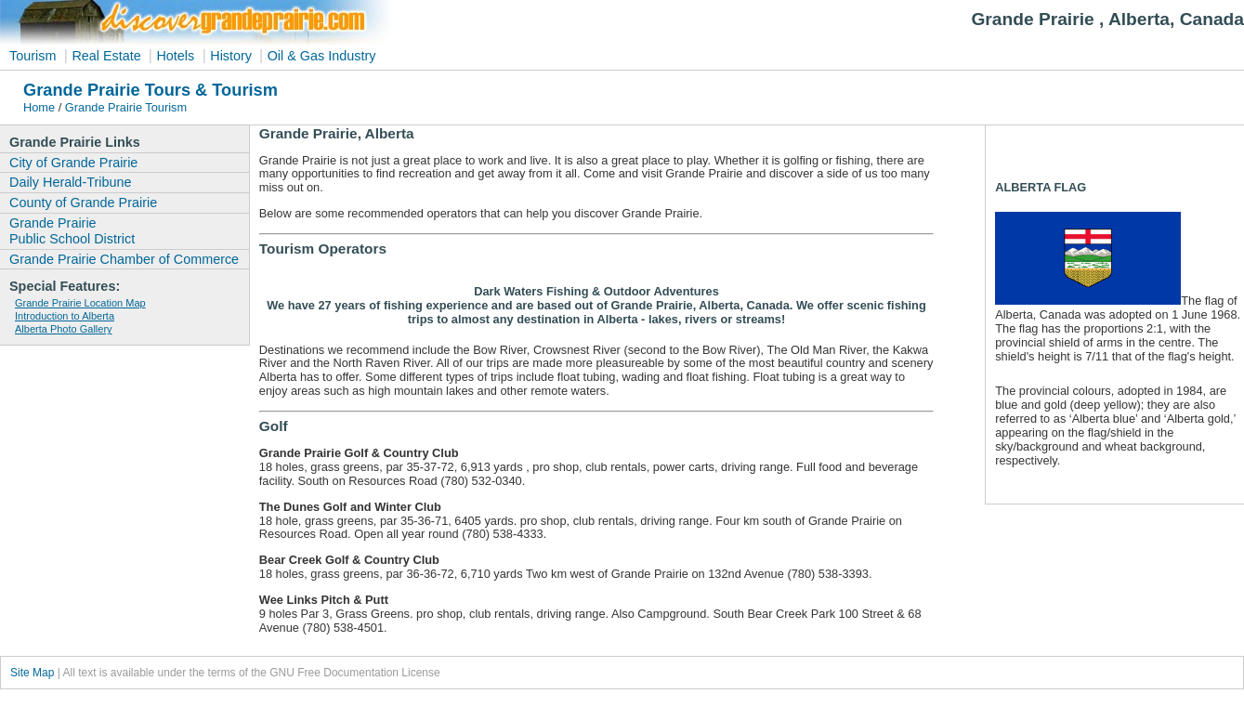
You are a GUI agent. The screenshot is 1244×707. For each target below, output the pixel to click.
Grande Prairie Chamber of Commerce (124, 259)
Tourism (32, 55)
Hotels (175, 55)
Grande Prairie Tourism (126, 107)
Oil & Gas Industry (322, 55)
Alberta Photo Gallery (63, 328)
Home (39, 107)
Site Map (32, 672)
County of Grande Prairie (83, 202)
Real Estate (108, 55)
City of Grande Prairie (73, 162)
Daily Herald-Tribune (70, 182)
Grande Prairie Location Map (80, 302)
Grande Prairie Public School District (72, 231)
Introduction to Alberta (64, 315)
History (232, 55)
